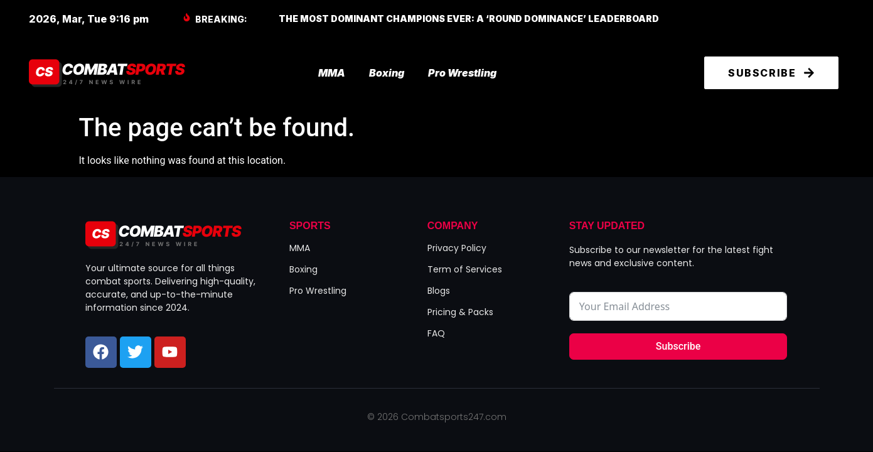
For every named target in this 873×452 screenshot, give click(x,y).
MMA (331, 73)
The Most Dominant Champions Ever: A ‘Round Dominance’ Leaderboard (469, 18)
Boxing (386, 73)
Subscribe (678, 346)
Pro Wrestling (462, 73)
